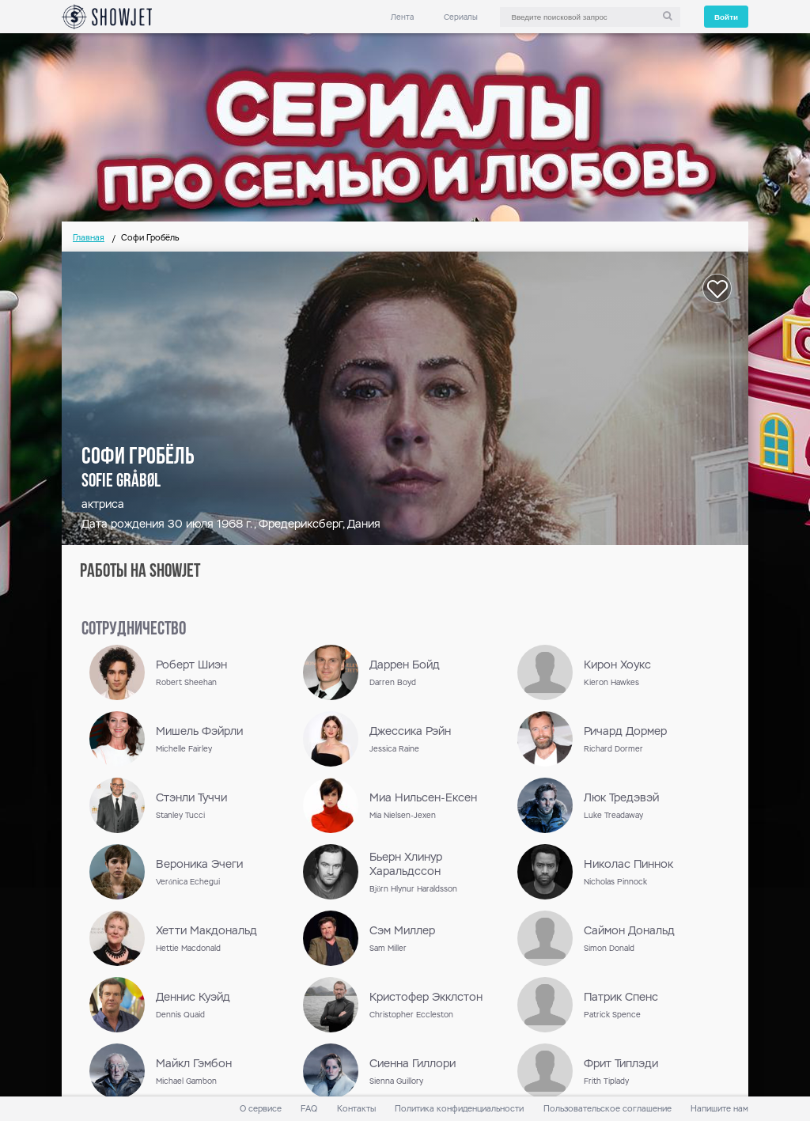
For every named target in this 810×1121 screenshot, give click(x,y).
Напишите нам (719, 1109)
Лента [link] (402, 17)
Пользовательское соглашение (607, 1109)
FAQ (309, 1109)
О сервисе (261, 1109)
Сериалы (461, 17)
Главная (88, 238)
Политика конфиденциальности (459, 1109)
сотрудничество (133, 629)
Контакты (356, 1109)
